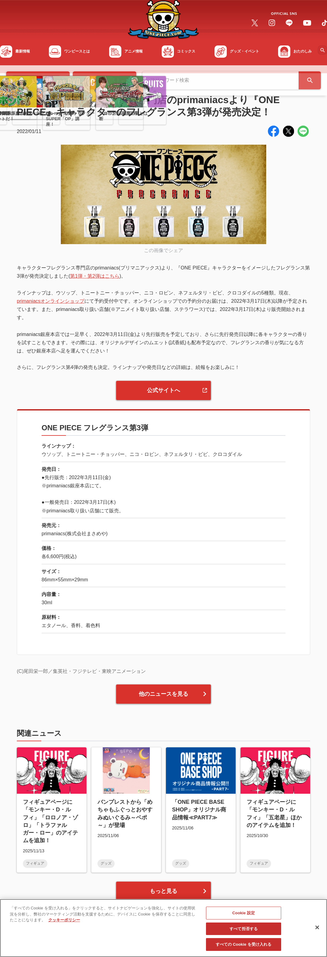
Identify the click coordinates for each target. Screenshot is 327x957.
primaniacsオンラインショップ (50, 301)
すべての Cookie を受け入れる (244, 947)
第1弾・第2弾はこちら (94, 276)
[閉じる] (317, 930)
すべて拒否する (244, 931)
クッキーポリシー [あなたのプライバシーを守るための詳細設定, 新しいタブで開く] (64, 922)
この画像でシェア (163, 250)
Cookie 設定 (243, 915)
